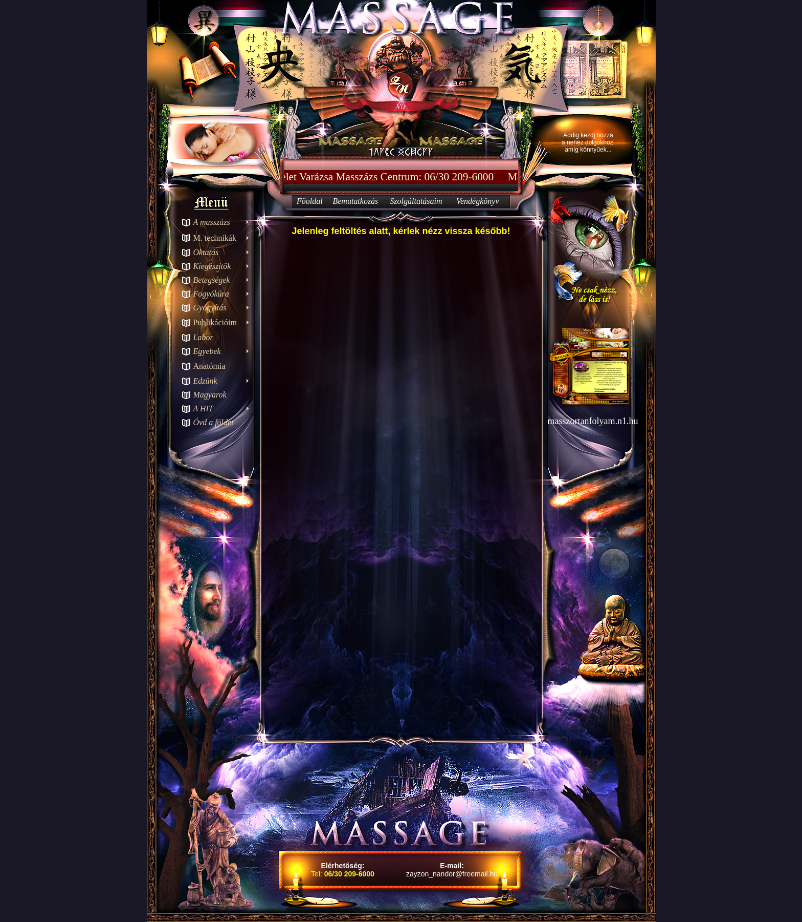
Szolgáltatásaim (416, 201)
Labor (203, 337)
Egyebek (207, 351)
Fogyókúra (211, 293)
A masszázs (211, 222)
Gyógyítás (210, 307)
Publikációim (215, 322)
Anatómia (209, 366)
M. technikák (214, 238)
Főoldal (310, 201)
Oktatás (206, 252)
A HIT (203, 408)
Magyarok (210, 394)
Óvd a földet (213, 422)
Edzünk (205, 380)
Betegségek (211, 280)
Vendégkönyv (477, 201)
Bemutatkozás (355, 201)
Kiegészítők (212, 266)
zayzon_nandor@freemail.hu (452, 874)
